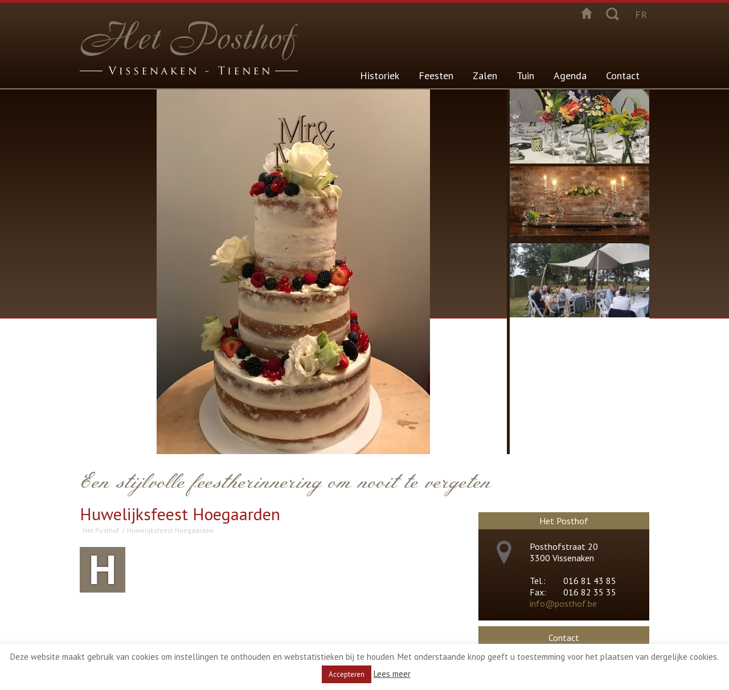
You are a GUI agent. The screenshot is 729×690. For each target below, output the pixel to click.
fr (641, 14)
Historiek (379, 75)
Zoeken (612, 13)
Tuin (525, 75)
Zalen (485, 75)
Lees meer (392, 673)
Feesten (436, 75)
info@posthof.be (563, 603)
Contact (623, 75)
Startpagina (586, 13)
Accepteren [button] (346, 674)
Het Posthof (101, 530)
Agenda (570, 75)
